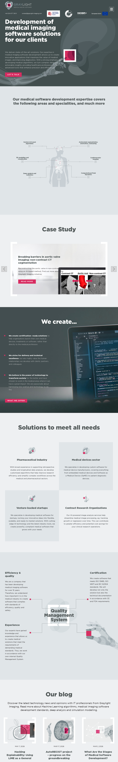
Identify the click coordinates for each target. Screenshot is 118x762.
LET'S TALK (13, 74)
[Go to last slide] (4, 269)
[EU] (100, 13)
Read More (27, 281)
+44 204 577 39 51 (11, 13)
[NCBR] (82, 13)
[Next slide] (114, 269)
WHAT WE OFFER (16, 401)
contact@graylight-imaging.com (32, 13)
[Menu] (112, 9)
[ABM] (53, 13)
